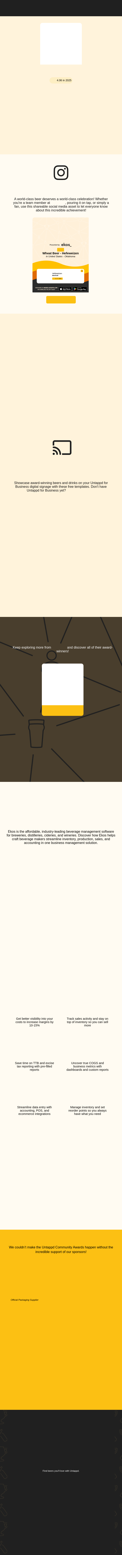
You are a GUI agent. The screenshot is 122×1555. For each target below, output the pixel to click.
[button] (111, 7)
